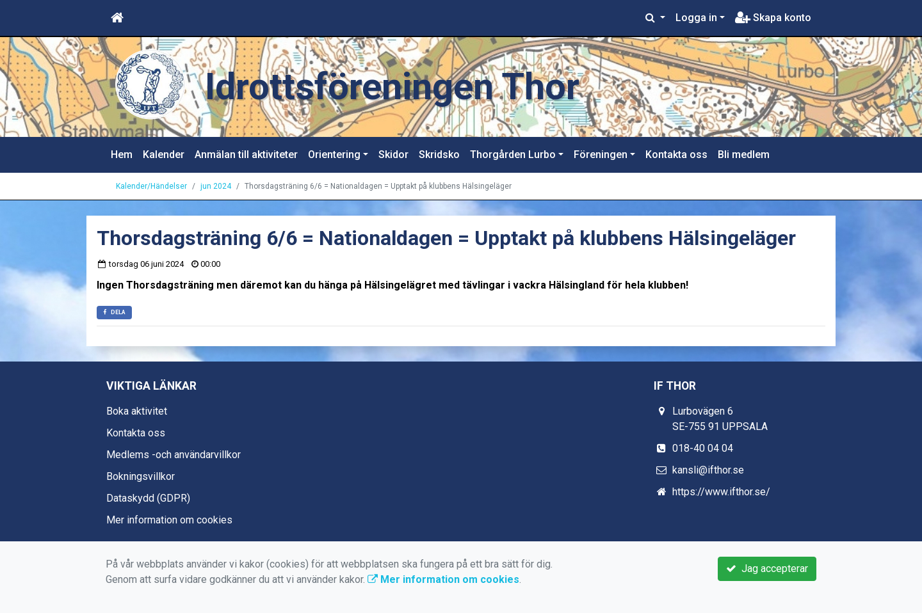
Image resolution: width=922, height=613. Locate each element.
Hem (122, 154)
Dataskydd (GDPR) (148, 498)
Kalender (163, 154)
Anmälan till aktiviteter (246, 154)
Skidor (393, 154)
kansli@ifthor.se (708, 470)
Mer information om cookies (169, 520)
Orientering (334, 154)
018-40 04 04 (702, 448)
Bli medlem (744, 154)
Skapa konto (773, 18)
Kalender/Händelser (151, 186)
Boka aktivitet (136, 411)
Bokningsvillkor (140, 476)
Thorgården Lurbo (513, 154)
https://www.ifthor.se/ (721, 492)
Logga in (696, 18)
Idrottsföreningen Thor (392, 86)
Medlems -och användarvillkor (173, 455)
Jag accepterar (767, 568)
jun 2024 (215, 186)
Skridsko (439, 154)
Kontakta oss (676, 154)
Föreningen (600, 154)
